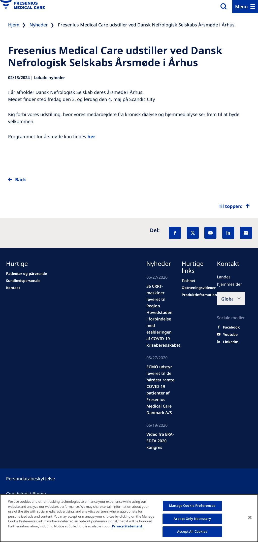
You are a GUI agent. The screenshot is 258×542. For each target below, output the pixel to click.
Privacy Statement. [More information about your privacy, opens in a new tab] (127, 526)
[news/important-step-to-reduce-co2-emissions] (26, 274)
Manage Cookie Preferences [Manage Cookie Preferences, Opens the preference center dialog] (192, 505)
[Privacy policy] (36, 478)
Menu (241, 7)
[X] (193, 233)
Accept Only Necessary (192, 518)
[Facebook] (175, 233)
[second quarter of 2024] (13, 288)
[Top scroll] (234, 206)
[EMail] (246, 233)
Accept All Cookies (192, 531)
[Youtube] (230, 335)
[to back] (129, 183)
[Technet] (188, 281)
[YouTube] (210, 233)
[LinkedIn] (228, 233)
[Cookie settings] (32, 493)
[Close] (249, 517)
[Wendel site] (23, 281)
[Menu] (245, 6)
